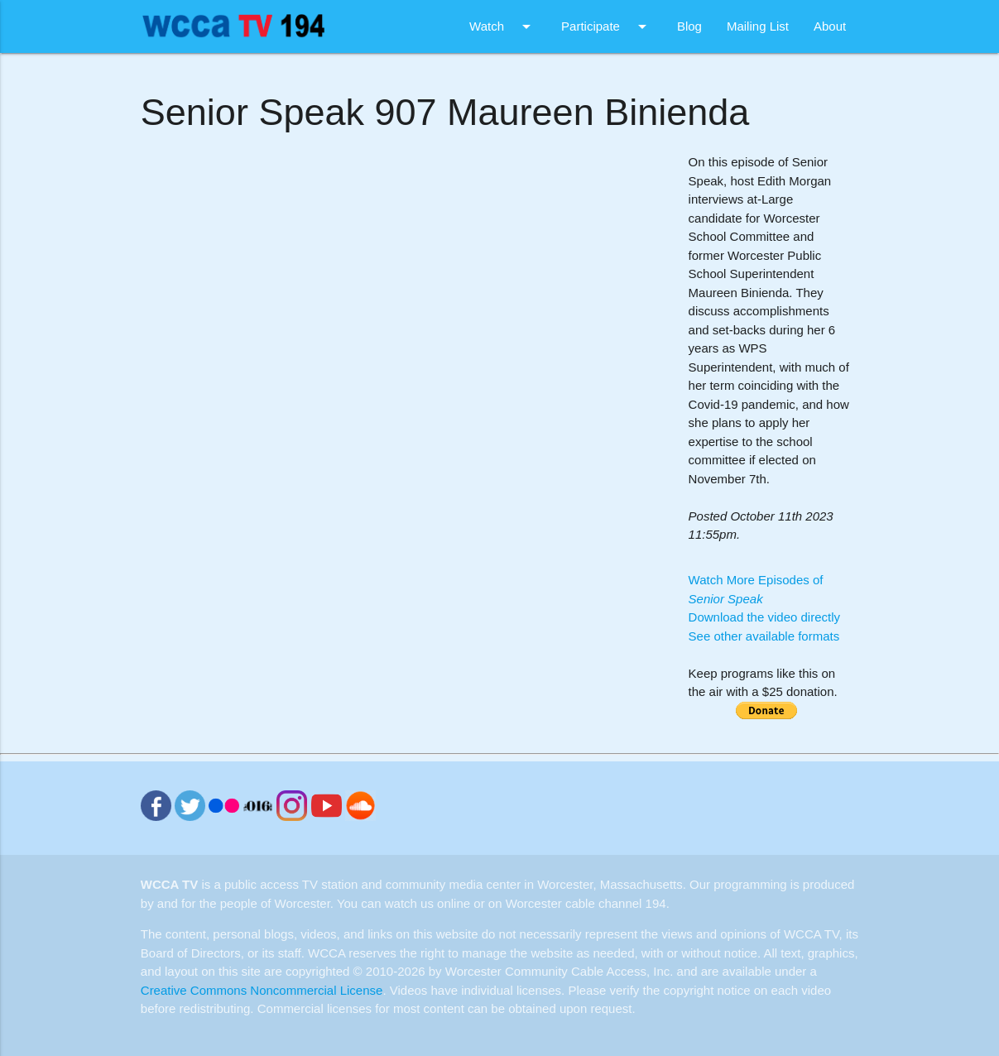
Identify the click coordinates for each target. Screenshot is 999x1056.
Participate (606, 26)
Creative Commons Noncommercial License (262, 990)
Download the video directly (764, 617)
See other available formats (764, 636)
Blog (689, 26)
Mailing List (758, 26)
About (830, 26)
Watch (502, 26)
